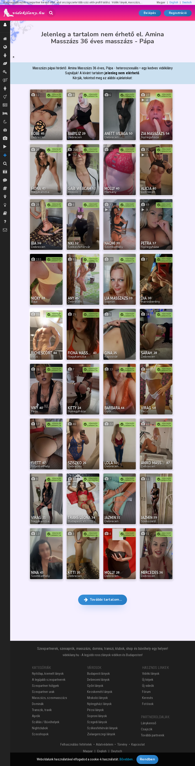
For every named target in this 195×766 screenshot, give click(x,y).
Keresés (147, 698)
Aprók (5, 105)
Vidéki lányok (150, 674)
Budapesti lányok (98, 674)
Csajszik (146, 729)
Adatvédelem (104, 744)
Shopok (5, 130)
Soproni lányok (97, 716)
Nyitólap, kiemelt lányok (47, 674)
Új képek (5, 138)
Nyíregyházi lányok (99, 704)
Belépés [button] (150, 13)
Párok (5, 80)
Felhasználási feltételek (76, 744)
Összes (5, 47)
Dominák (5, 72)
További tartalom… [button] (102, 599)
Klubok (5, 122)
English (174, 2)
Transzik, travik (5, 97)
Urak (5, 89)
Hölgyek (5, 55)
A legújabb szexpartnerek (48, 680)
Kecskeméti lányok (99, 692)
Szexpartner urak (43, 692)
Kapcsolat (138, 744)
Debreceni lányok (98, 680)
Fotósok (148, 704)
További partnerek (152, 735)
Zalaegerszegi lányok (101, 734)
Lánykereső (148, 723)
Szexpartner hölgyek (45, 686)
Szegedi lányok (97, 722)
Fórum (146, 692)
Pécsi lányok (95, 710)
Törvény (122, 744)
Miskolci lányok (97, 698)
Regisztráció (178, 13)
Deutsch (187, 2)
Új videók (5, 147)
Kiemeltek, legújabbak (5, 39)
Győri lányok (95, 686)
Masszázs (5, 64)
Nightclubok (40, 728)
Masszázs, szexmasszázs (49, 698)
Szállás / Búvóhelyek (5, 113)
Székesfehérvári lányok (102, 728)
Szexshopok (40, 734)
